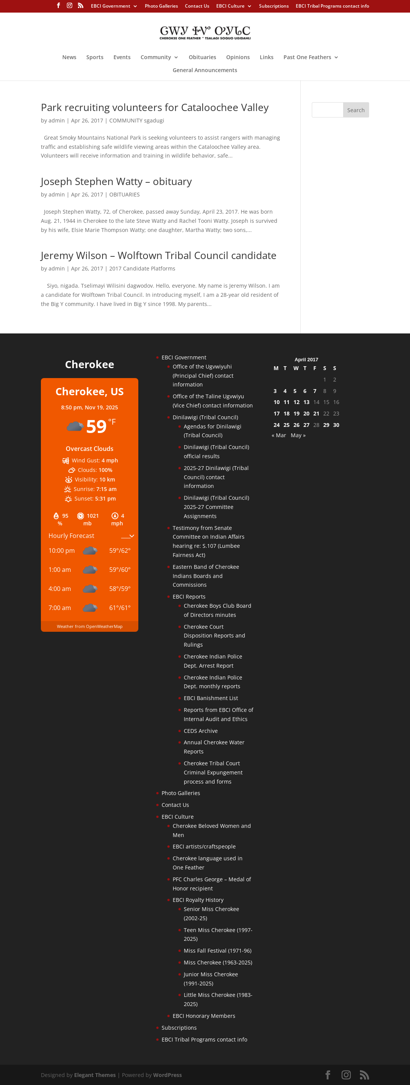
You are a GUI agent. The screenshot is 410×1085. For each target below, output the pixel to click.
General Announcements (205, 71)
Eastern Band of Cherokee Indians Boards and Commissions (206, 576)
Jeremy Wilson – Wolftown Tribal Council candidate (159, 255)
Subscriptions (274, 6)
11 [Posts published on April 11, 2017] (287, 402)
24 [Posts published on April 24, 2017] (277, 424)
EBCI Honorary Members (204, 1015)
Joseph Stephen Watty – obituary (116, 181)
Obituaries (202, 58)
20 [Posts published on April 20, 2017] (306, 413)
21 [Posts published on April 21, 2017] (316, 413)
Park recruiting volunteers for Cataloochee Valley (155, 107)
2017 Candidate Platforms (142, 268)
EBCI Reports (189, 596)
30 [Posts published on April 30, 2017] (336, 424)
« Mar (279, 435)
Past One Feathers (307, 58)
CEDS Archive (201, 730)
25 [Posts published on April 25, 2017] (287, 424)
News (69, 58)
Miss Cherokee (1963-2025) (218, 962)
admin (57, 120)
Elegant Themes (95, 1075)
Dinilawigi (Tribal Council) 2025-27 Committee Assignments (216, 507)
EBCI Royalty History (198, 899)
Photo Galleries (161, 6)
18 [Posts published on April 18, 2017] (287, 413)
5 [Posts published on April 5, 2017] (295, 390)
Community (156, 58)
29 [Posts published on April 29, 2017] (326, 424)
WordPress (167, 1075)
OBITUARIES (124, 194)
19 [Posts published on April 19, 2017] (296, 413)
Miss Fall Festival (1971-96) (217, 950)
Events (122, 58)
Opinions (238, 58)
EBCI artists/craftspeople (204, 846)
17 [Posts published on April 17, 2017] (277, 413)
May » (298, 435)
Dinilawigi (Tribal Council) (205, 417)
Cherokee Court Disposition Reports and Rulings (214, 636)
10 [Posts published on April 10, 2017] (277, 402)
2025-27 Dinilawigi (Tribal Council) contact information (216, 477)
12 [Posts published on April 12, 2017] (296, 402)
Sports (95, 58)
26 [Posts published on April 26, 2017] (296, 424)
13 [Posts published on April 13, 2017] (306, 402)
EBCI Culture (230, 6)
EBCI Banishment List (211, 698)
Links (267, 58)
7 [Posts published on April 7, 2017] (314, 390)
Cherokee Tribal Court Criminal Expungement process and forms (213, 772)
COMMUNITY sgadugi (136, 120)
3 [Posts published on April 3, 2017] (275, 390)
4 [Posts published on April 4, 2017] (285, 390)
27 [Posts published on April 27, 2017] (306, 424)
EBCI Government (110, 6)
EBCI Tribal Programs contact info (332, 6)
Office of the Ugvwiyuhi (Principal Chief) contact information (203, 375)
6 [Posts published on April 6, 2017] (304, 390)
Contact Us (197, 6)
